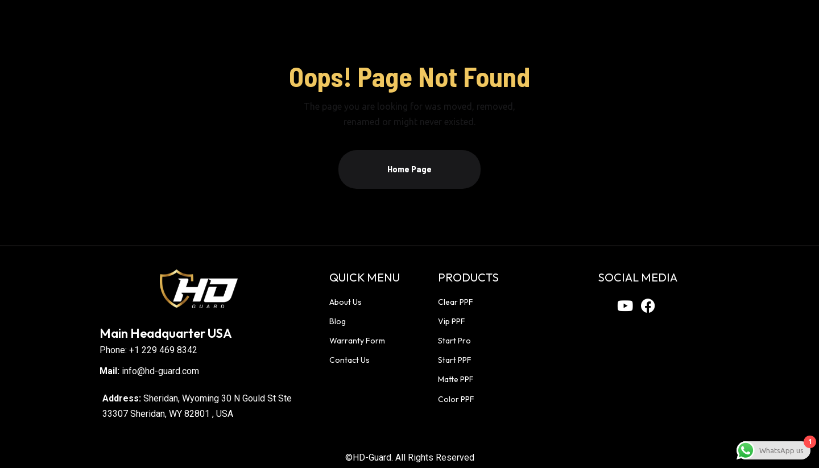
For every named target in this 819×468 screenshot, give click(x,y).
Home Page (409, 168)
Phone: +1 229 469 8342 (148, 350)
